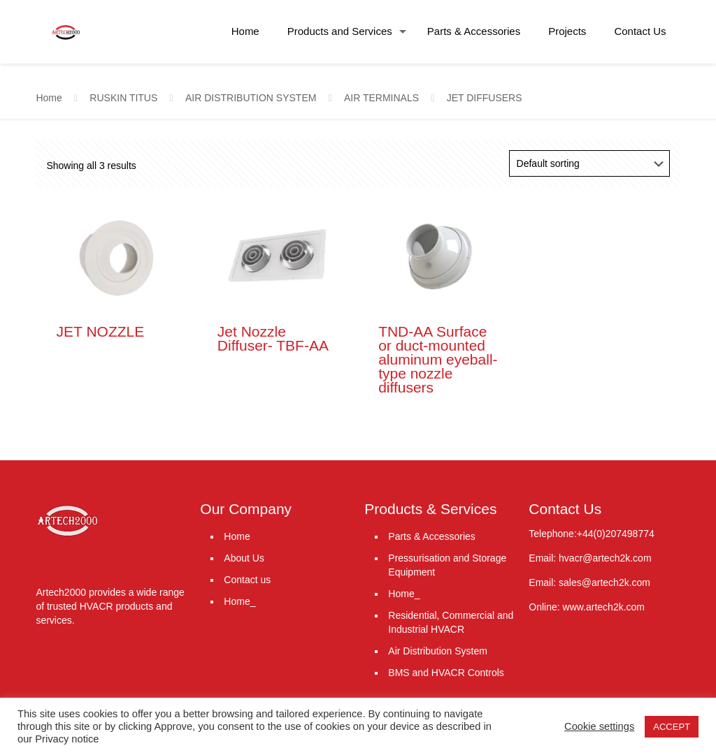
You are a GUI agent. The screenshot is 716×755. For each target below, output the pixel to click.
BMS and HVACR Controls (445, 672)
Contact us (247, 579)
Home (49, 97)
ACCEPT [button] (671, 726)
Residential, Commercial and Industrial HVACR (450, 622)
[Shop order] (589, 163)
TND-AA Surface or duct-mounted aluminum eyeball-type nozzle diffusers (437, 359)
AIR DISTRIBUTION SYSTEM (250, 97)
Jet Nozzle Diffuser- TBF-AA (273, 338)
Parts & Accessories (431, 536)
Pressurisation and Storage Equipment (447, 565)
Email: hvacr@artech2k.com (590, 558)
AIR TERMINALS (381, 97)
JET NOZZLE (101, 331)
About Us (244, 558)
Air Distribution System (437, 651)
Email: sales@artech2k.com (589, 582)
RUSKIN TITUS (123, 97)
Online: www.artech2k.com (587, 607)
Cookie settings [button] (599, 726)
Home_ (239, 601)
